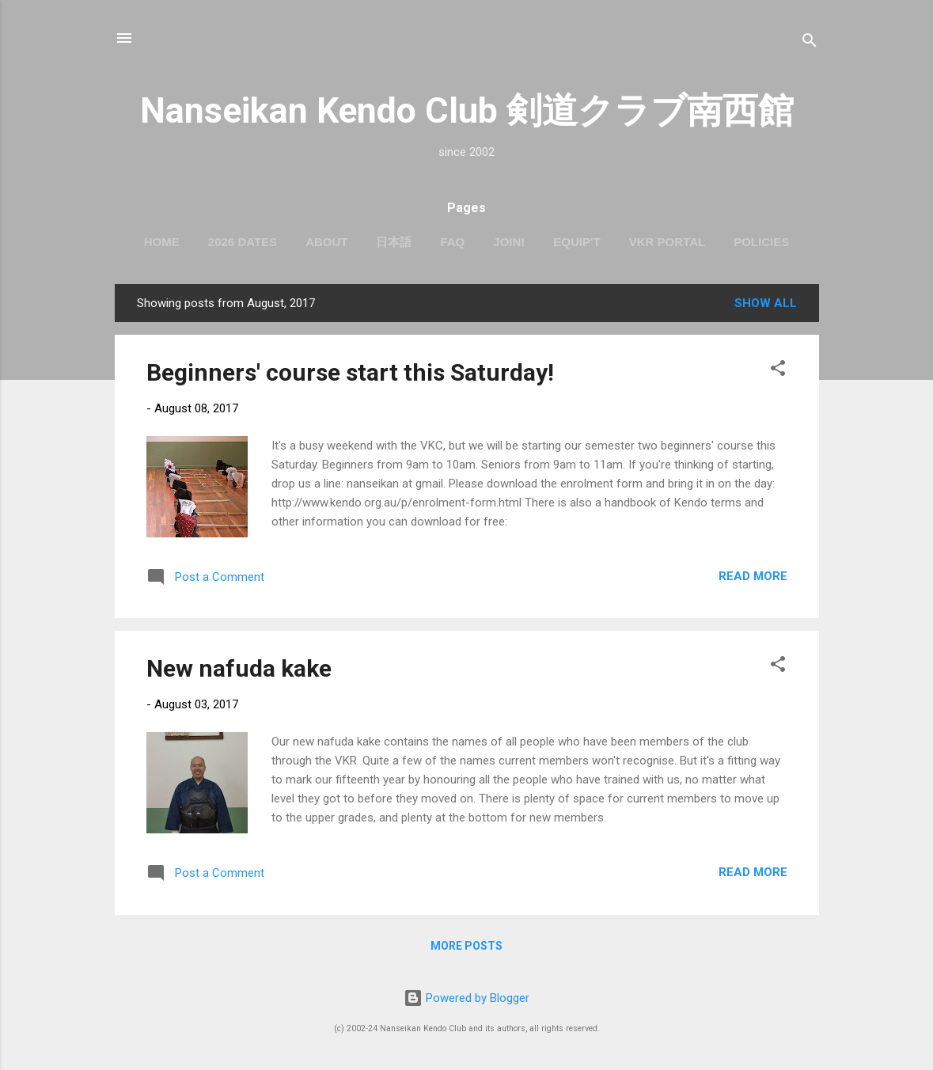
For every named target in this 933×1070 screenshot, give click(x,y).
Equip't (576, 242)
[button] (777, 371)
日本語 (394, 242)
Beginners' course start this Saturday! (350, 372)
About (326, 242)
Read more (753, 576)
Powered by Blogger (466, 998)
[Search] (809, 43)
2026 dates (242, 242)
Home (162, 242)
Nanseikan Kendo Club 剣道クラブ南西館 (467, 110)
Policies (761, 242)
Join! (509, 242)
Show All (765, 303)
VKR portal (667, 242)
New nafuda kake (239, 668)
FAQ (452, 242)
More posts (466, 945)
